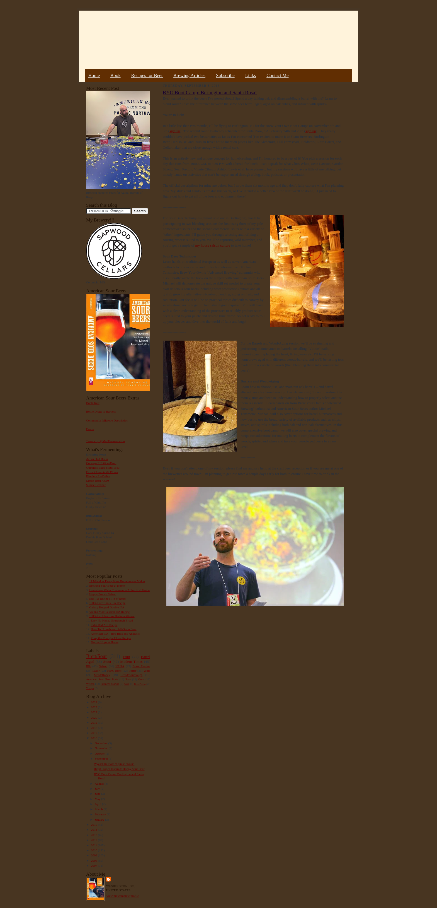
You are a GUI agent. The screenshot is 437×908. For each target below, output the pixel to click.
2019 (94, 722)
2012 (94, 840)
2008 (94, 860)
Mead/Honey (102, 674)
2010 (94, 850)
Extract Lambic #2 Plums (102, 472)
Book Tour (92, 402)
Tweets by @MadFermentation (105, 441)
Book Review (141, 666)
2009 (94, 855)
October (100, 753)
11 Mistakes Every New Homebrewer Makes (117, 581)
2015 (94, 824)
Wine (147, 670)
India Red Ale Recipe (104, 625)
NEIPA (119, 666)
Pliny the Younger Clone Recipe (111, 638)
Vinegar (90, 688)
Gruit (141, 679)
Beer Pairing (140, 684)
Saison (103, 666)
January (100, 819)
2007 (94, 865)
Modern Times (131, 661)
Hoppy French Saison (102, 594)
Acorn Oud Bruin (97, 459)
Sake (127, 683)
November (102, 748)
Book (115, 75)
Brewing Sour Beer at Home (107, 585)
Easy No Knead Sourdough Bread (112, 620)
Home (94, 75)
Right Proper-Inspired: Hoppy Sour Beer (119, 768)
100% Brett (114, 670)
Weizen (90, 683)
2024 (94, 702)
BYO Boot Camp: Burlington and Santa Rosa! (210, 92)
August (100, 783)
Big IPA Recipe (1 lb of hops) (107, 598)
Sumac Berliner (96, 484)
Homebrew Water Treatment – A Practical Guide (119, 590)
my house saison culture (212, 245)
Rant (128, 679)
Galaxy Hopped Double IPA (106, 607)
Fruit (126, 657)
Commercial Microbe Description (107, 420)
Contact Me (277, 75)
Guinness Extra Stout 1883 (103, 467)
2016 (94, 738)
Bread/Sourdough (131, 674)
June (98, 793)
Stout (107, 661)
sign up (174, 131)
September (102, 758)
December (101, 743)
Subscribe (225, 75)
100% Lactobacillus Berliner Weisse (111, 616)
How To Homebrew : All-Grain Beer (114, 629)
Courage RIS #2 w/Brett (101, 463)
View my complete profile (122, 895)
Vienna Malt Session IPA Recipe (109, 611)
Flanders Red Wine (98, 476)
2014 (94, 829)
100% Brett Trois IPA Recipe (107, 602)
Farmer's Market (110, 683)
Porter (132, 670)
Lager (95, 670)
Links (250, 75)
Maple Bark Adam (97, 480)
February (101, 814)
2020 (94, 717)
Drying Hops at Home (104, 642)
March (99, 809)
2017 (94, 732)
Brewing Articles (189, 75)
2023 (94, 707)
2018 (94, 727)
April (98, 804)
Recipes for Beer (147, 75)
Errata (90, 429)
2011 (94, 845)
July (98, 788)
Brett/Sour (96, 656)
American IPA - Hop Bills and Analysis (115, 633)
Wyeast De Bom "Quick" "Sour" (114, 763)
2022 (94, 712)
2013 (94, 835)
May (98, 799)
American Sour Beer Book (102, 679)
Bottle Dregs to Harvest (101, 411)
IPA (88, 666)
